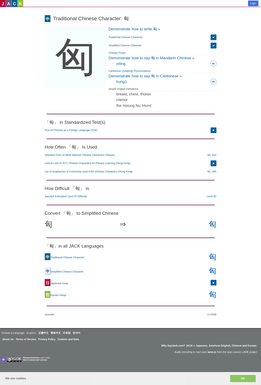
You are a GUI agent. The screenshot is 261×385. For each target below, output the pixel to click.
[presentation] (23, 368)
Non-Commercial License (35, 360)
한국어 (76, 332)
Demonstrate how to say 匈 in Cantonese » (145, 76)
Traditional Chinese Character (125, 37)
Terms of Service (26, 339)
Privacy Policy (47, 339)
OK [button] (243, 378)
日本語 (67, 332)
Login (253, 3)
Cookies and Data (68, 339)
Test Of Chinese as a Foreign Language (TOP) (71, 130)
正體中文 (43, 332)
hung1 (121, 81)
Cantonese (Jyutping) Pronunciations (130, 70)
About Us (8, 339)
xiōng (120, 63)
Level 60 (211, 196)
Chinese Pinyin (117, 52)
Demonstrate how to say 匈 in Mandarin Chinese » (151, 58)
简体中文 (56, 332)
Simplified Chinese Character (125, 45)
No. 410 (211, 154)
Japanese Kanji (56, 283)
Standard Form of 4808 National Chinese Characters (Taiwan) (80, 154)
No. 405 (211, 171)
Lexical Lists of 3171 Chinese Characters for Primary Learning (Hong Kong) (87, 163)
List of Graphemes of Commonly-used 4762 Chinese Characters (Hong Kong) (89, 171)
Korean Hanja (55, 295)
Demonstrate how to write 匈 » (134, 29)
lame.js (211, 352)
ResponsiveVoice (31, 358)
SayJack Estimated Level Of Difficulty (66, 196)
